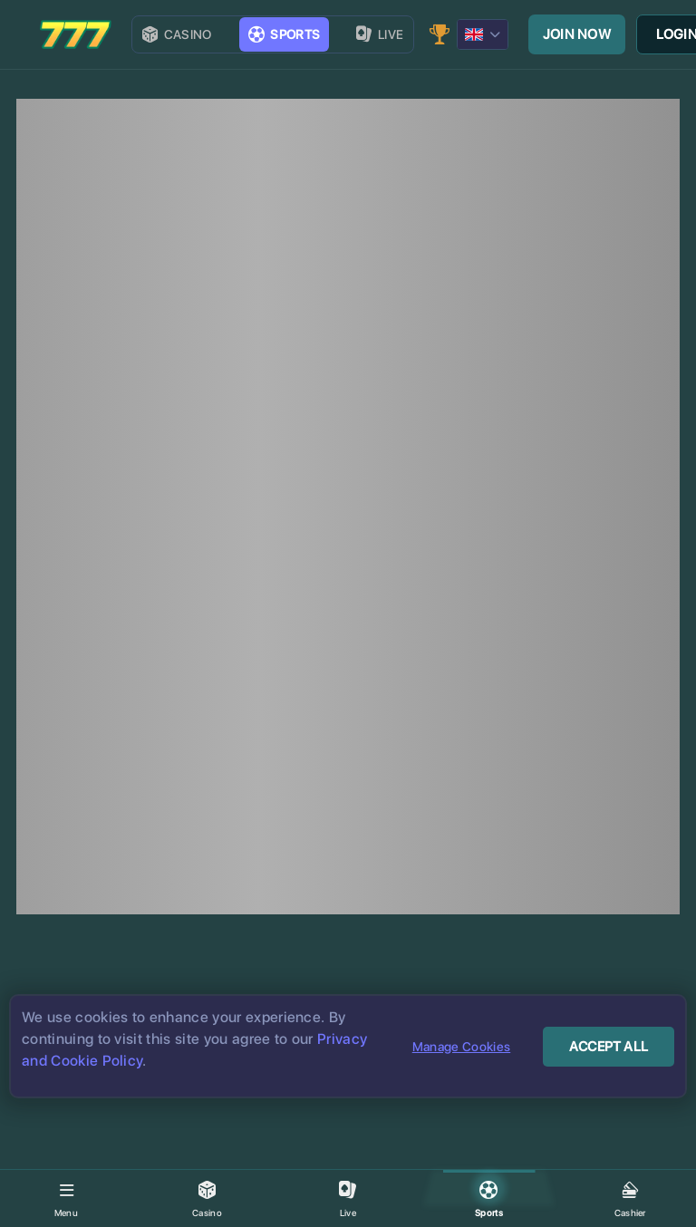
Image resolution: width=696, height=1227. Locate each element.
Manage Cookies (461, 1046)
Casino (177, 34)
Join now (577, 34)
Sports (284, 34)
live (379, 34)
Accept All (608, 1047)
